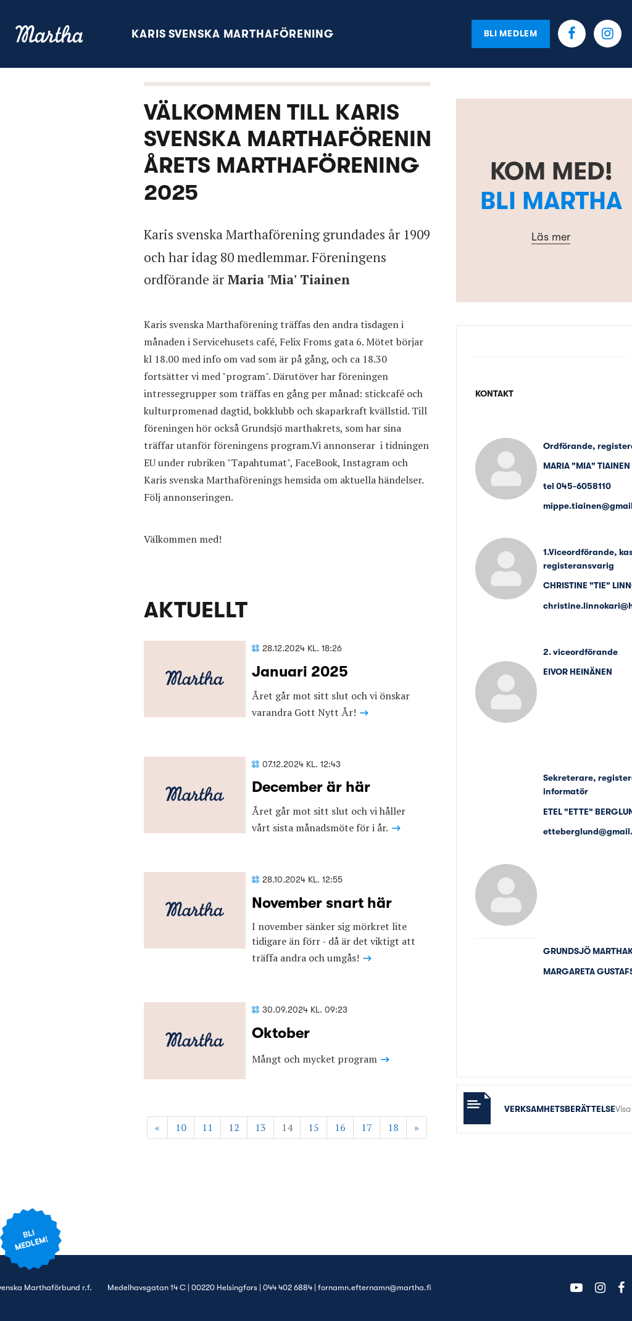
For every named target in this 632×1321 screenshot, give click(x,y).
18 (393, 1127)
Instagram (608, 33)
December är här (311, 787)
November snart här (322, 903)
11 (207, 1127)
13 (260, 1127)
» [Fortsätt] (416, 1127)
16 (340, 1127)
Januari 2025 (300, 671)
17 (366, 1127)
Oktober (281, 1033)
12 (233, 1127)
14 (287, 1127)
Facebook (572, 33)
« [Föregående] (157, 1127)
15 (313, 1127)
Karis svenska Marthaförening (232, 34)
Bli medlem (511, 33)
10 (180, 1127)
